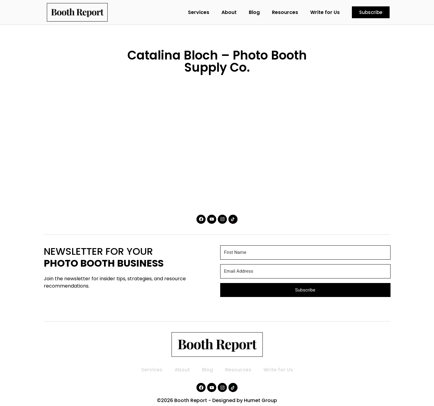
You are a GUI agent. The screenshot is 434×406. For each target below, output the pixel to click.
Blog (254, 12)
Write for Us (325, 12)
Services (198, 12)
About (229, 12)
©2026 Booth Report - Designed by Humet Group (217, 400)
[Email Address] (305, 271)
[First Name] (305, 252)
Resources (285, 12)
